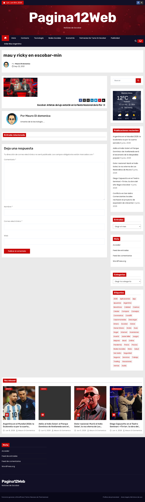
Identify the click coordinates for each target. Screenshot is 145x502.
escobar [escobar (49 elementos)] (124, 324)
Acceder (117, 245)
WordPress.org (119, 261)
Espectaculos (117, 389)
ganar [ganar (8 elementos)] (132, 324)
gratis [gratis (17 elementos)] (129, 328)
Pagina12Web (72, 17)
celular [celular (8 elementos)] (116, 311)
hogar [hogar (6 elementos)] (116, 332)
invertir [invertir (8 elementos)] (116, 336)
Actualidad (80, 389)
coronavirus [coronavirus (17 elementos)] (118, 315)
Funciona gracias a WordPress (13, 497)
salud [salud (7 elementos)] (136, 349)
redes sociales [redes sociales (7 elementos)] (119, 349)
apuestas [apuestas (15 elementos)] (117, 303)
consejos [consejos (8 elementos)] (135, 311)
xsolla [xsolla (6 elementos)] (124, 366)
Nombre (8, 206)
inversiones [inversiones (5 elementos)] (134, 332)
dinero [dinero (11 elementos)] (116, 324)
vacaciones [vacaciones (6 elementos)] (127, 361)
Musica (43, 389)
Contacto (25, 38)
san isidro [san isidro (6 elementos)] (117, 353)
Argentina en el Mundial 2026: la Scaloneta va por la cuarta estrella (127, 139)
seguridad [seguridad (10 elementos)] (128, 353)
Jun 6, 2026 (46, 430)
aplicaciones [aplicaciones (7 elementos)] (125, 299)
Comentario (10, 159)
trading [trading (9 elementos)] (117, 361)
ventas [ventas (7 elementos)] (116, 366)
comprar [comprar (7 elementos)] (125, 311)
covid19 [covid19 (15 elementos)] (129, 315)
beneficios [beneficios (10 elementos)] (118, 307)
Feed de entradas (121, 250)
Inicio (14, 38)
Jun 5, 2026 (82, 430)
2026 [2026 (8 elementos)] (115, 299)
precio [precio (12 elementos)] (126, 345)
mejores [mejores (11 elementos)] (117, 340)
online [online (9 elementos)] (131, 340)
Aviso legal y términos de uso (131, 497)
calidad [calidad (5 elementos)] (127, 307)
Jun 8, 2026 (10, 430)
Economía (70, 38)
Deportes (8, 389)
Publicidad (115, 38)
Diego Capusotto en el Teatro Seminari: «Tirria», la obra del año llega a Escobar (126, 181)
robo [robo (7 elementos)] (130, 349)
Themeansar (43, 497)
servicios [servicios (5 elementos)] (126, 357)
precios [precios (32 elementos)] (134, 345)
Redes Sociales (55, 38)
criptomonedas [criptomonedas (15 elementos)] (120, 320)
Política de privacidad (111, 497)
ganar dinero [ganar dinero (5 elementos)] (119, 328)
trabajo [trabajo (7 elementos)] (135, 357)
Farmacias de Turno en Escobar (92, 38)
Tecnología (39, 38)
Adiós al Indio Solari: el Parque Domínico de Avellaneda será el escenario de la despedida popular (54, 428)
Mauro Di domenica (22, 64)
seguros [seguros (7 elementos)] (117, 357)
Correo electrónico (13, 221)
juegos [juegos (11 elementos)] (135, 336)
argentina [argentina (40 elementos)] (127, 303)
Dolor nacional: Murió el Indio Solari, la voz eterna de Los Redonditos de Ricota (125, 166)
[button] (136, 41)
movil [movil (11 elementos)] (124, 340)
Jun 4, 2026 (117, 430)
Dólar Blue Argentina (12, 44)
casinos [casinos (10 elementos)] (136, 307)
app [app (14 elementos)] (134, 299)
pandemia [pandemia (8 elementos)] (118, 345)
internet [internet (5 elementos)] (124, 332)
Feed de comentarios (122, 255)
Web (6, 235)
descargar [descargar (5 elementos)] (133, 320)
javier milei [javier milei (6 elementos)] (126, 336)
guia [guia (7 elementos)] (136, 328)
